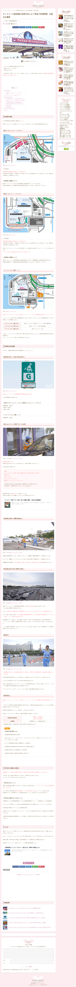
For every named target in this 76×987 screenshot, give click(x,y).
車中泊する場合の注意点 (9, 108)
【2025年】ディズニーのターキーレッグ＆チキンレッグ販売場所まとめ (68, 69)
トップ (28, 874)
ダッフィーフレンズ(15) (65, 116)
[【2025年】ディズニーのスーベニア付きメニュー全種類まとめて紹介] (60, 40)
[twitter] (28, 27)
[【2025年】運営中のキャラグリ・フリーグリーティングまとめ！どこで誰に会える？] (60, 17)
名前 (4, 960)
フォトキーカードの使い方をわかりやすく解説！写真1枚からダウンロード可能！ (26, 917)
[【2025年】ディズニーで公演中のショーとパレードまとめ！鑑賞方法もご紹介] (60, 25)
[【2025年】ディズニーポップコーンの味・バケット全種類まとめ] (60, 62)
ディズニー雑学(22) (64, 119)
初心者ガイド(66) (63, 125)
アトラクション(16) (64, 103)
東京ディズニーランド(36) (65, 132)
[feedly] (35, 27)
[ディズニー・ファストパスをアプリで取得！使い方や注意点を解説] (60, 76)
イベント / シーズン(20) (65, 109)
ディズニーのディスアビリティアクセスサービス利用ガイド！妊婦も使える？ (26, 912)
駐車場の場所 (7, 90)
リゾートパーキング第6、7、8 (12, 95)
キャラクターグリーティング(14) (66, 112)
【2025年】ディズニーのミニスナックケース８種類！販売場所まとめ (68, 33)
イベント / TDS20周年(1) (65, 107)
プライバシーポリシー (40, 983)
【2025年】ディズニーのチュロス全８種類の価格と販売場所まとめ (68, 83)
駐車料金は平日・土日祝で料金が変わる (14, 98)
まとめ (5, 110)
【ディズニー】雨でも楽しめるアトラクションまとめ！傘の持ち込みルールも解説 (27, 922)
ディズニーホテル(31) (64, 117)
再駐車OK (8, 105)
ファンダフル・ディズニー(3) (66, 124)
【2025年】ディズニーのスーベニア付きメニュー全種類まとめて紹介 (68, 40)
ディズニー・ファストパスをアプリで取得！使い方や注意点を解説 (68, 76)
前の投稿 (18, 874)
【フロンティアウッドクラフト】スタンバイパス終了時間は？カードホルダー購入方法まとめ (29, 927)
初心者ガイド (6, 869)
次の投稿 (38, 874)
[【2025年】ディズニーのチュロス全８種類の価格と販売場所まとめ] (60, 82)
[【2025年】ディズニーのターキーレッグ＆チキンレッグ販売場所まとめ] (60, 69)
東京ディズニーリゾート (11, 165)
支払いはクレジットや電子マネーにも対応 (15, 100)
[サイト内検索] (66, 146)
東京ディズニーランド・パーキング (13, 92)
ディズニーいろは (6, 10)
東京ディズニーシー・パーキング (13, 93)
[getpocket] (41, 27)
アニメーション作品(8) (64, 104)
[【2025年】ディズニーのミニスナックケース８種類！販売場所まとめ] (60, 33)
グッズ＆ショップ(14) (64, 114)
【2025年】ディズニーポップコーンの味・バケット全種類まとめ (68, 63)
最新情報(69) (62, 128)
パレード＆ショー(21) (64, 122)
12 (4, 23)
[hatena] (22, 27)
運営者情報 (33, 983)
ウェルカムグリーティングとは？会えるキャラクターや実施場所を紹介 (24, 908)
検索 (66, 148)
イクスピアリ (36, 333)
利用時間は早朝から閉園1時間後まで (14, 102)
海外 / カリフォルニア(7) (65, 133)
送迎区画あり (8, 107)
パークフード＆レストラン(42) (66, 120)
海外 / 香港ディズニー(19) (65, 136)
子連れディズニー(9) (64, 127)
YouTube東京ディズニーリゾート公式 (14, 458)
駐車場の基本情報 (8, 97)
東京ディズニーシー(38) (65, 130)
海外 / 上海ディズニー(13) (65, 135)
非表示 (15, 87)
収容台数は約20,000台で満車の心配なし (14, 103)
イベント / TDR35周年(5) (65, 106)
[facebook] (15, 27)
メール (4, 962)
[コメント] (28, 953)
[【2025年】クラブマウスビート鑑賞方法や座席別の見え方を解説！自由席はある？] (60, 47)
